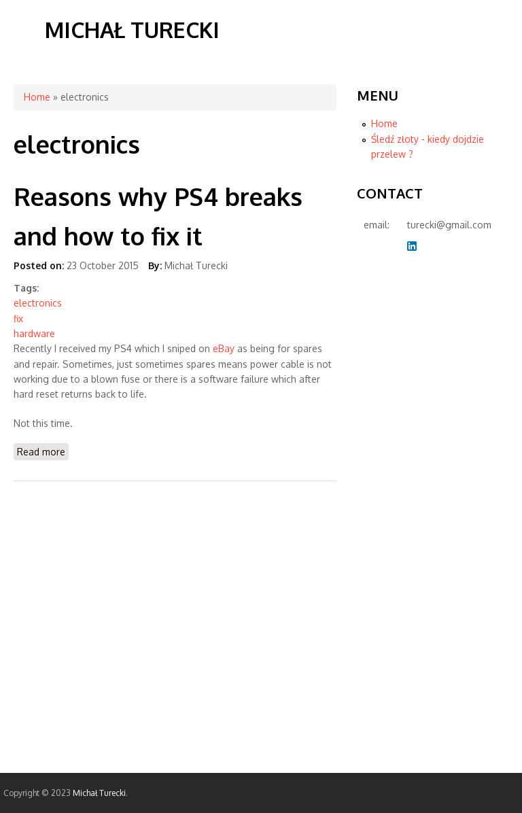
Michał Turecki (132, 30)
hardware (34, 333)
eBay (223, 348)
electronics (38, 303)
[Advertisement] (411, 483)
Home (37, 97)
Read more (43, 451)
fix (18, 318)
